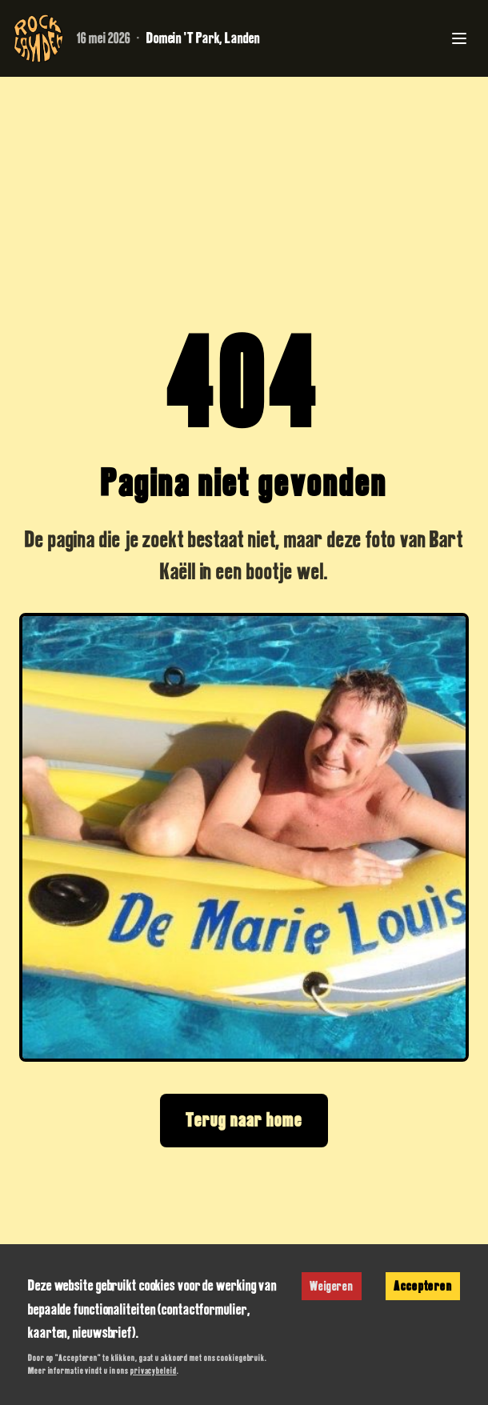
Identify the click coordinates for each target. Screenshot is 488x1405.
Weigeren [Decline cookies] (332, 1286)
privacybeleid (153, 1370)
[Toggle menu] (459, 38)
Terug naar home (244, 1120)
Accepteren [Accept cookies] (423, 1286)
